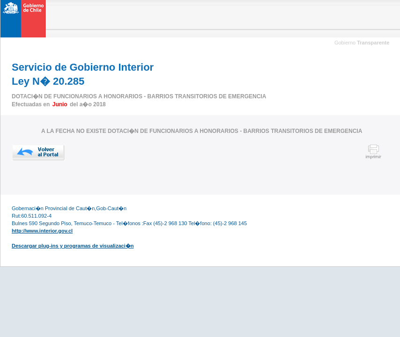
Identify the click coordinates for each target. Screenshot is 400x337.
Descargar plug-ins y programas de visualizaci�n (72, 246)
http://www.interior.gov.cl (42, 231)
